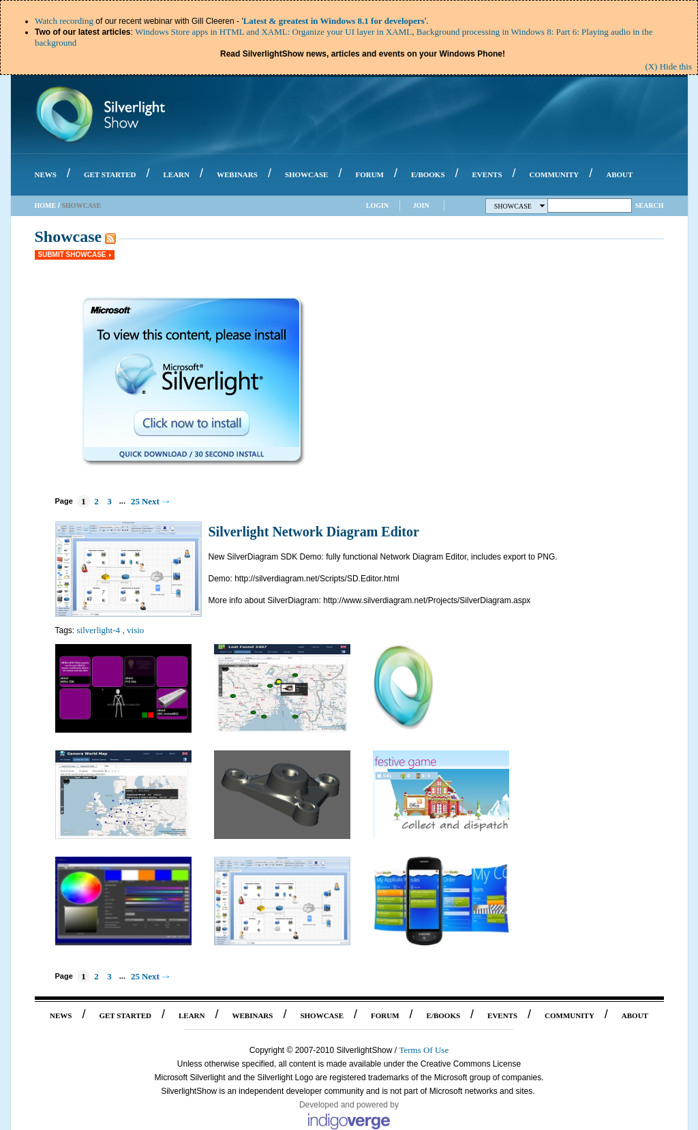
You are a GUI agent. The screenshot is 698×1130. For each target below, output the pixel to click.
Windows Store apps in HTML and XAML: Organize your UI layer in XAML (273, 32)
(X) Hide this (668, 66)
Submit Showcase (72, 254)
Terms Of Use (424, 1050)
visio (135, 630)
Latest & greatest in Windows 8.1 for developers (334, 21)
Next (151, 501)
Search (649, 205)
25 (135, 501)
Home (46, 205)
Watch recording (64, 21)
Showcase (519, 206)
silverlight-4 (99, 630)
